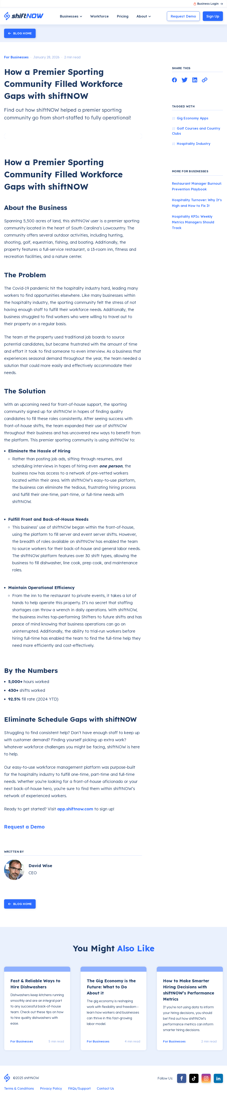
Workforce (99, 16)
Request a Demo (24, 827)
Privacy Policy (51, 1088)
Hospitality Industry (193, 144)
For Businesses (16, 57)
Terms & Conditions (19, 1088)
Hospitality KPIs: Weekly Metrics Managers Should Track (193, 222)
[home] (24, 16)
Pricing (122, 16)
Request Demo (183, 16)
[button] (71, 16)
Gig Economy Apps (192, 118)
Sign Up (212, 16)
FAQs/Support (79, 1088)
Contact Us (105, 1088)
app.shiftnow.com (75, 808)
